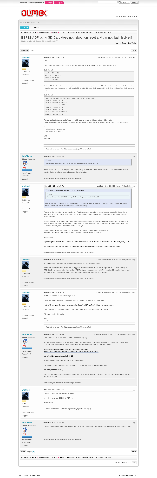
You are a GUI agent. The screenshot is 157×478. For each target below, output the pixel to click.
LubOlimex (27, 156)
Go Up (23, 452)
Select (50, 70)
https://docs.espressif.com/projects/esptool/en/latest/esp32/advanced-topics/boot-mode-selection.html (83, 246)
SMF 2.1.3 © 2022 (23, 475)
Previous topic (120, 43)
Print (134, 50)
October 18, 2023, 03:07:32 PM (54, 292)
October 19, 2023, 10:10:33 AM (54, 334)
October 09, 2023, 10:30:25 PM (54, 57)
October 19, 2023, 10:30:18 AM (54, 390)
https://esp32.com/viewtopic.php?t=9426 (58, 356)
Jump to (117, 462)
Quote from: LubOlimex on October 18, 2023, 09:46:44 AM (65, 190)
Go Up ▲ (136, 475)
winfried (26, 57)
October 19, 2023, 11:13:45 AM (54, 423)
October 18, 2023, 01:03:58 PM (54, 186)
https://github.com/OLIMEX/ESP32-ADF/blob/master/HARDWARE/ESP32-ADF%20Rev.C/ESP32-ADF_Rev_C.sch (87, 242)
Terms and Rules (127, 475)
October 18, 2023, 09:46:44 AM (54, 156)
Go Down (24, 50)
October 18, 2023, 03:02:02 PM (54, 259)
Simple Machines (35, 475)
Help (119, 475)
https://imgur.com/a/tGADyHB (54, 370)
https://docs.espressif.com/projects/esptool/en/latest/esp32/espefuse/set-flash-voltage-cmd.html (79, 305)
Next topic (132, 43)
